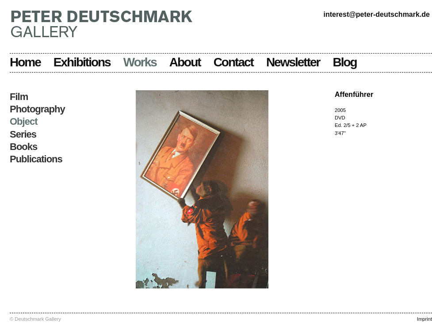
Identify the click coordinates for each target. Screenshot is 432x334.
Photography (37, 109)
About (185, 62)
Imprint (424, 319)
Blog (345, 62)
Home (25, 62)
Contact (233, 62)
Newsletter (293, 62)
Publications (36, 159)
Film (19, 96)
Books (23, 146)
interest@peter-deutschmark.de (376, 14)
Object (23, 121)
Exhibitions (82, 62)
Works (140, 62)
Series (23, 134)
